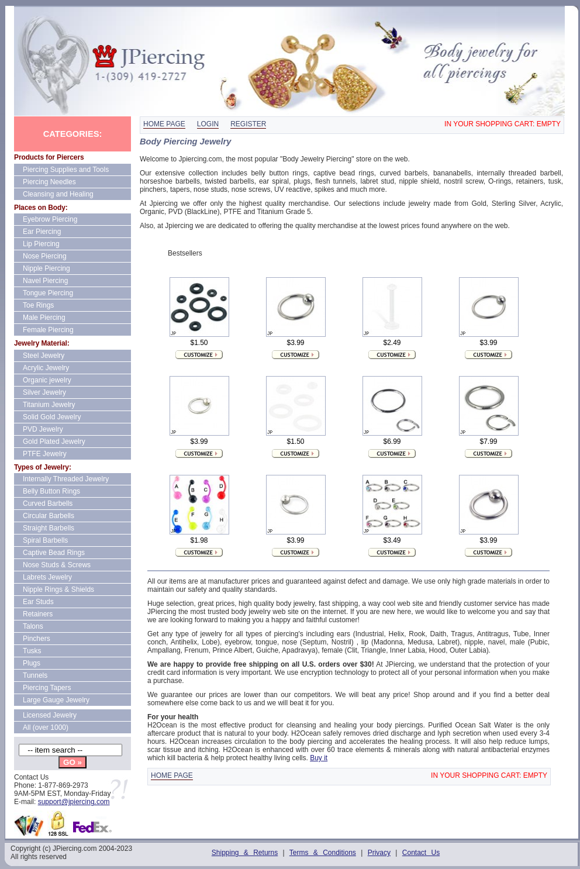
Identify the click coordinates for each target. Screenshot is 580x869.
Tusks (32, 651)
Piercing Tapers (47, 688)
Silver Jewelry (44, 392)
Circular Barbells (48, 516)
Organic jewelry (47, 380)
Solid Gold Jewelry (52, 417)
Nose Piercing (45, 256)
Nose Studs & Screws (57, 565)
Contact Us (421, 853)
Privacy (379, 853)
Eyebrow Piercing (50, 219)
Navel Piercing (45, 281)
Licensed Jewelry (50, 715)
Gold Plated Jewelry (54, 441)
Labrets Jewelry (47, 577)
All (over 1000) (45, 727)
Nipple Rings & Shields (58, 589)
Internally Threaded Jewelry (66, 479)
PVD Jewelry (43, 429)
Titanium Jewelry (49, 405)
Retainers (38, 614)
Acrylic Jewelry (46, 368)
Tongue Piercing (48, 293)
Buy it (318, 758)
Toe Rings (38, 305)
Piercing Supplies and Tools (66, 169)
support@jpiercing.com (74, 802)
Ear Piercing (42, 231)
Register (248, 124)
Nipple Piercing (46, 268)
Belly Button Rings (51, 491)
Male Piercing (44, 317)
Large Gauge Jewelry (56, 700)
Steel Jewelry (43, 355)
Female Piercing (48, 330)
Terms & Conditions (322, 853)
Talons (33, 626)
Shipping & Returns (245, 853)
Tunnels (35, 675)
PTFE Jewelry (45, 454)
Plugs (31, 663)
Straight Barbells (48, 528)
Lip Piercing (41, 244)
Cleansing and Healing (58, 194)
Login (208, 124)
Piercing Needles (49, 182)
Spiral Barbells (45, 540)
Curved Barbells (47, 503)
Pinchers (36, 638)
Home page (164, 124)
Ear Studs (38, 602)
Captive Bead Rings (54, 553)
